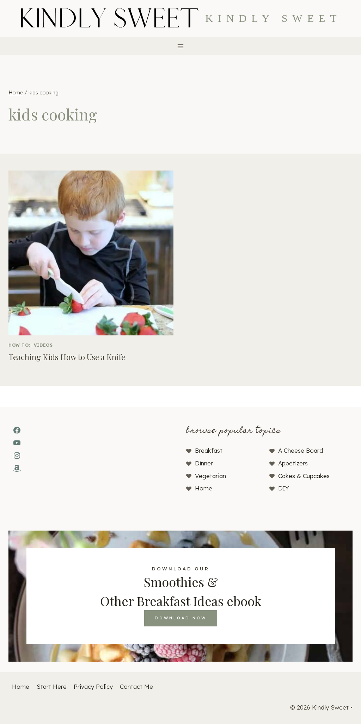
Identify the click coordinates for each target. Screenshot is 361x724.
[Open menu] (180, 46)
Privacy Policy (93, 686)
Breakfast (208, 450)
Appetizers (293, 463)
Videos (43, 345)
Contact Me (136, 686)
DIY (283, 488)
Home (203, 488)
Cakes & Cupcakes (304, 475)
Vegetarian (210, 475)
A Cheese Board (300, 450)
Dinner (204, 463)
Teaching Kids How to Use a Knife (66, 357)
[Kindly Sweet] (180, 18)
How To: (19, 345)
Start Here (52, 686)
